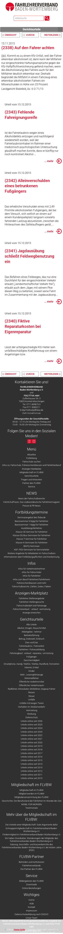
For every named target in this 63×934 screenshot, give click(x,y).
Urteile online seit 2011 (31, 774)
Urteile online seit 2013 (31, 767)
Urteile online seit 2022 (31, 735)
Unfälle (31, 699)
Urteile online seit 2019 (31, 746)
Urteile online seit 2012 (31, 771)
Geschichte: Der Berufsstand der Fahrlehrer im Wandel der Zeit (31, 801)
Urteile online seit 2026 (31, 721)
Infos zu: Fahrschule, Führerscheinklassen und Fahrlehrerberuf (31, 465)
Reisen (31, 692)
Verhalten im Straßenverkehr (31, 707)
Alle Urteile (31, 624)
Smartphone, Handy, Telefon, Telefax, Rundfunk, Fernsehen (31, 664)
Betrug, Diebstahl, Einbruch (31, 639)
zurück (30, 35)
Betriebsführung (31, 635)
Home (31, 900)
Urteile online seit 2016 (31, 757)
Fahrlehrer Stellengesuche (31, 602)
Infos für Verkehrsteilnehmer (31, 568)
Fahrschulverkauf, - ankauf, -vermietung (31, 609)
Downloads (31, 884)
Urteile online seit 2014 (31, 764)
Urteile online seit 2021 (31, 739)
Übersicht (10, 35)
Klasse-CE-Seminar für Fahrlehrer (31, 532)
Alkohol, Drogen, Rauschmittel (31, 628)
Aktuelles (31, 454)
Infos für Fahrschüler (31, 572)
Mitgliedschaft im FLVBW (31, 472)
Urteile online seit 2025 (31, 724)
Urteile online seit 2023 (31, 732)
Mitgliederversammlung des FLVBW (31, 797)
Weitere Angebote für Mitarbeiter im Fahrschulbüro (31, 553)
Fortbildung (31, 458)
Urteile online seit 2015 (31, 760)
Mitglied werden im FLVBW (31, 793)
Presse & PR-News (31, 505)
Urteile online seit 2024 (31, 728)
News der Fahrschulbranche (31, 498)
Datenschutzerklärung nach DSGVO (31, 914)
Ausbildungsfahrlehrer (31, 528)
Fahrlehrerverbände (31, 865)
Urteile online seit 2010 (31, 778)
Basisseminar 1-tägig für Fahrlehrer (31, 524)
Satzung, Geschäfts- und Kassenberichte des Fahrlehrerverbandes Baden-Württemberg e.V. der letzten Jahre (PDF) (31, 847)
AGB (31, 903)
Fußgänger (31, 656)
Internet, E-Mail (32, 667)
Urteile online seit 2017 (31, 753)
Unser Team (31, 918)
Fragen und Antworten (31, 479)
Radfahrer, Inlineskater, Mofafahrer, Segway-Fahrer (31, 689)
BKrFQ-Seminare (31, 546)
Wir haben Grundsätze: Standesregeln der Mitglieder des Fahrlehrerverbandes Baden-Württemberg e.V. (31, 839)
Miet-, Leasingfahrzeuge (31, 674)
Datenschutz (32, 717)
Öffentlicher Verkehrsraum (31, 685)
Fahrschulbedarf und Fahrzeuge (32, 605)
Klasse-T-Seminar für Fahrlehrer (31, 539)
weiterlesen (51, 35)
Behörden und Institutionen (31, 862)
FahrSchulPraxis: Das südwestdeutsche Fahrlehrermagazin (31, 502)
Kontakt (31, 907)
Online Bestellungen (31, 888)
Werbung (31, 714)
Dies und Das (31, 642)
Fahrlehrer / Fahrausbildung (31, 649)
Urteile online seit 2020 (31, 742)
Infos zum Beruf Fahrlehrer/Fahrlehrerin (31, 579)
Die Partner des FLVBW (31, 869)
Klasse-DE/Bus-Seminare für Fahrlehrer (31, 535)
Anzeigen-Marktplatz (31, 469)
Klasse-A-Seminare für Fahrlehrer (31, 542)
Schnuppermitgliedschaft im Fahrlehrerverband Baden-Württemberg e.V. (31, 829)
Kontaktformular (34, 413)
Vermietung (31, 710)
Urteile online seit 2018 (31, 749)
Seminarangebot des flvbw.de (31, 517)
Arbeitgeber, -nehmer (31, 631)
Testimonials (31, 808)
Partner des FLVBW (31, 483)
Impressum (31, 910)
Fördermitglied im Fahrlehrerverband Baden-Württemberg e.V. (32, 834)
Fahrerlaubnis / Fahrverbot (31, 646)
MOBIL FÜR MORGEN (31, 804)
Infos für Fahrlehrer (31, 576)
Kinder (32, 671)
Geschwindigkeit (31, 660)
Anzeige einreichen (31, 612)
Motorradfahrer (32, 678)
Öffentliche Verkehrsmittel (31, 681)
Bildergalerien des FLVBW (31, 881)
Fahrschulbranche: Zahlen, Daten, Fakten (31, 586)
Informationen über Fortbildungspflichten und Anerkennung (31, 557)
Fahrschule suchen (32, 461)
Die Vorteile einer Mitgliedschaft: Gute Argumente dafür (31, 824)
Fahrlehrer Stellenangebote (31, 598)
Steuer (31, 696)
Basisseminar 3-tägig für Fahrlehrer (31, 521)
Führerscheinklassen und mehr (31, 583)
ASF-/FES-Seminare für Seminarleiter (31, 549)
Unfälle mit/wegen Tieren (31, 703)
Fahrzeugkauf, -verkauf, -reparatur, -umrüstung (31, 653)
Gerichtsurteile (43, 29)
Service (31, 486)
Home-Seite (19, 929)
